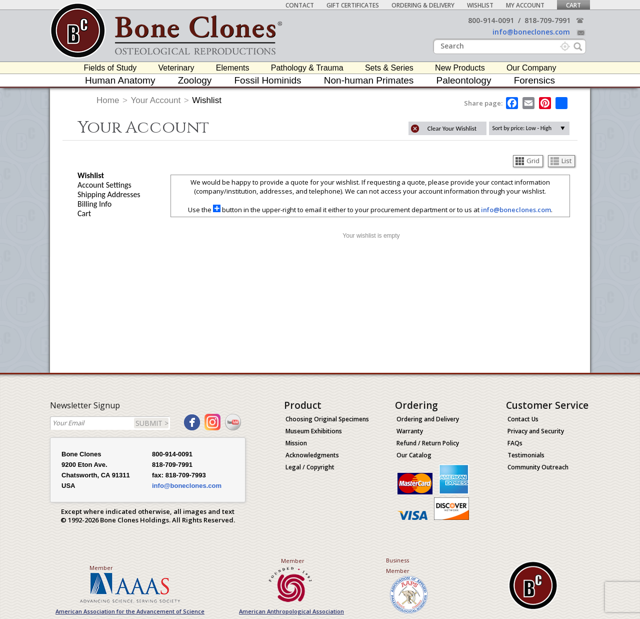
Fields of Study (110, 68)
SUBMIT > (152, 423)
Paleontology (464, 80)
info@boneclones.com (531, 32)
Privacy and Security (536, 431)
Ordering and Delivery (427, 419)
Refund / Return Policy (427, 443)
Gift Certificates (352, 5)
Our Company (531, 68)
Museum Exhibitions (314, 431)
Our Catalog (414, 455)
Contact (300, 5)
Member (101, 567)
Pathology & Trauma (307, 68)
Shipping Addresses (109, 194)
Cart (573, 5)
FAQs (515, 443)
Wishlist (480, 5)
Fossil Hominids (268, 80)
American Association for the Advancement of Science (130, 611)
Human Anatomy (120, 80)
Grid (528, 160)
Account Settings (105, 185)
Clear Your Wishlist (452, 128)
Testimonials (526, 455)
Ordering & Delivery (423, 5)
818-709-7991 (547, 20)
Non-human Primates (369, 80)
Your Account (156, 100)
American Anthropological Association (291, 611)
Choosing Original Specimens (327, 419)
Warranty (409, 431)
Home (107, 100)
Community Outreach (538, 467)
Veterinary (176, 68)
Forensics (534, 80)
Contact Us (523, 419)
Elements (233, 68)
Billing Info (95, 204)
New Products (460, 68)
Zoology (195, 80)
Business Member (398, 565)
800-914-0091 (491, 20)
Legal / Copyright (310, 467)
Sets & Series (389, 68)
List (561, 160)
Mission (296, 443)
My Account (525, 5)
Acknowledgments (312, 455)
